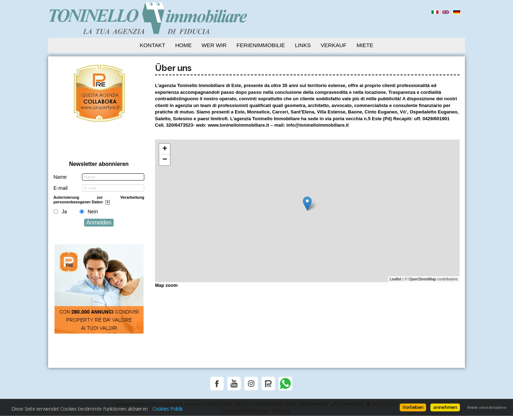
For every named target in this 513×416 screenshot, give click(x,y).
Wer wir (214, 45)
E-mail (60, 188)
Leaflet (395, 279)
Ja (64, 211)
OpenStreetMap (422, 279)
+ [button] (164, 149)
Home (183, 45)
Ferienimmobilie (261, 45)
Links (303, 45)
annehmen (445, 407)
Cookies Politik (167, 408)
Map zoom (166, 285)
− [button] (164, 159)
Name (60, 177)
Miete (365, 45)
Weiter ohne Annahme (486, 407)
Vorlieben (413, 407)
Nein (93, 211)
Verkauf (334, 45)
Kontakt (152, 45)
